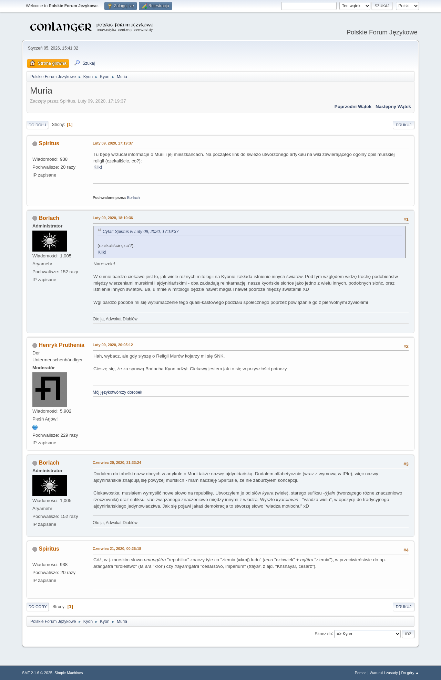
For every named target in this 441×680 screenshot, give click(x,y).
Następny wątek (393, 106)
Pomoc (361, 673)
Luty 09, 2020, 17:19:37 (113, 143)
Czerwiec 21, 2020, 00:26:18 (117, 548)
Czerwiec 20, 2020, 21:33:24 (117, 462)
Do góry (38, 607)
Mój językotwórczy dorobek (117, 392)
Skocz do (323, 633)
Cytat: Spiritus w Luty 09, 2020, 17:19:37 (140, 231)
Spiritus (49, 143)
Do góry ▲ (410, 673)
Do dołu (37, 125)
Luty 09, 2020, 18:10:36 (113, 218)
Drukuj (403, 125)
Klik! (97, 167)
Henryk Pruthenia (61, 345)
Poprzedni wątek (353, 106)
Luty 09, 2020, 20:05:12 (113, 345)
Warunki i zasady (384, 673)
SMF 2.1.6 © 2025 (37, 673)
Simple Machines (68, 673)
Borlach (133, 197)
